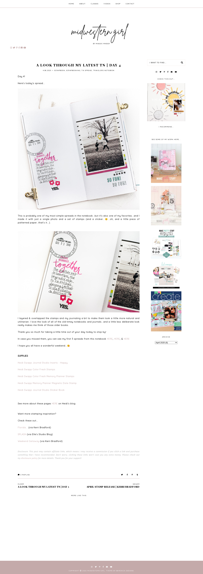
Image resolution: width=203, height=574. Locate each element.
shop (118, 4)
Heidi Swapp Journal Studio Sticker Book (41, 390)
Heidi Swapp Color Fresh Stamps (36, 369)
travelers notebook (104, 70)
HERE (110, 338)
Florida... (23, 427)
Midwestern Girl (96, 571)
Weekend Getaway (28, 441)
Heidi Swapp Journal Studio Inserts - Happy (43, 362)
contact (130, 4)
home (71, 4)
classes (94, 4)
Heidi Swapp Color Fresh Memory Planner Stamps (46, 376)
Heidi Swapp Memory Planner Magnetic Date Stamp (47, 383)
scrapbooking (73, 70)
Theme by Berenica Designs (120, 571)
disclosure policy (29, 458)
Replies (24, 475)
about (82, 4)
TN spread (86, 70)
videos (107, 4)
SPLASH (22, 434)
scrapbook (59, 70)
